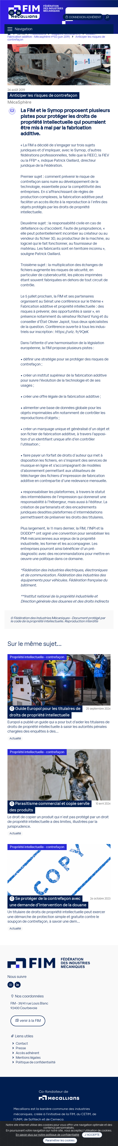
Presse (21, 1048)
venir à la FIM (28, 1020)
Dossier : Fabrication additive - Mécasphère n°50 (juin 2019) (52, 35)
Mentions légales (28, 1057)
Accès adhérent (27, 1053)
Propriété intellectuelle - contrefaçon (37, 657)
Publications (38, 33)
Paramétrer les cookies (60, 1140)
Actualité (15, 738)
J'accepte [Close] (92, 1135)
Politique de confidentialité (35, 1062)
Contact (22, 1043)
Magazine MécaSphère (66, 33)
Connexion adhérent (83, 17)
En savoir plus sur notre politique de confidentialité (47, 1135)
